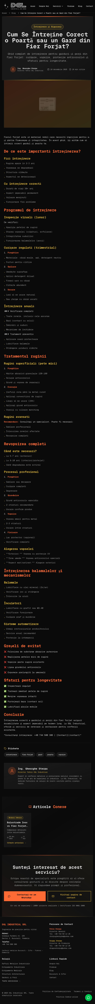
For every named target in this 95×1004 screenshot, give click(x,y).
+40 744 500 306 (9, 944)
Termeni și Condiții (83, 991)
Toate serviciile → (11, 981)
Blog (80, 6)
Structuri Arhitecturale (13, 974)
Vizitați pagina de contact (67, 896)
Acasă (32, 6)
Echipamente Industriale (13, 967)
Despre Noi (44, 6)
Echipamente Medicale (12, 970)
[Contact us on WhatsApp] (88, 997)
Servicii (58, 6)
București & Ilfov (57, 974)
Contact (89, 6)
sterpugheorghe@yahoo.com (61, 936)
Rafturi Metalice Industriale (16, 964)
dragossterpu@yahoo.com (60, 948)
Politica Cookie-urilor (67, 997)
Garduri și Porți (9, 977)
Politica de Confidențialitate (57, 991)
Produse (70, 6)
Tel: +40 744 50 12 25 (59, 934)
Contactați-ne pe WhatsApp (22, 896)
